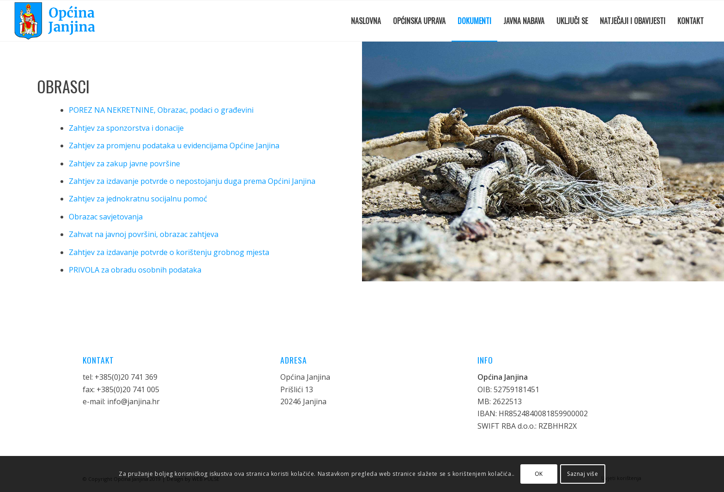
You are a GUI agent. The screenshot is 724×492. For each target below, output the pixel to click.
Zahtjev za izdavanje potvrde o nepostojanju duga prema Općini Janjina (192, 181)
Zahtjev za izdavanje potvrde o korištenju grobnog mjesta (169, 252)
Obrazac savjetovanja (106, 217)
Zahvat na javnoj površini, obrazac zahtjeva (143, 234)
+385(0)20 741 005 (128, 389)
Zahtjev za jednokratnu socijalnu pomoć (138, 199)
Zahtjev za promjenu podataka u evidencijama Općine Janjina (174, 145)
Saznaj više (582, 474)
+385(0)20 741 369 (126, 377)
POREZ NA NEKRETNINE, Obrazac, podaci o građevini (161, 110)
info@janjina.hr (133, 401)
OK (539, 474)
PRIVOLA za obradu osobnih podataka (135, 270)
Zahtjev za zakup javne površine (124, 163)
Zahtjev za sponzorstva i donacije (126, 128)
